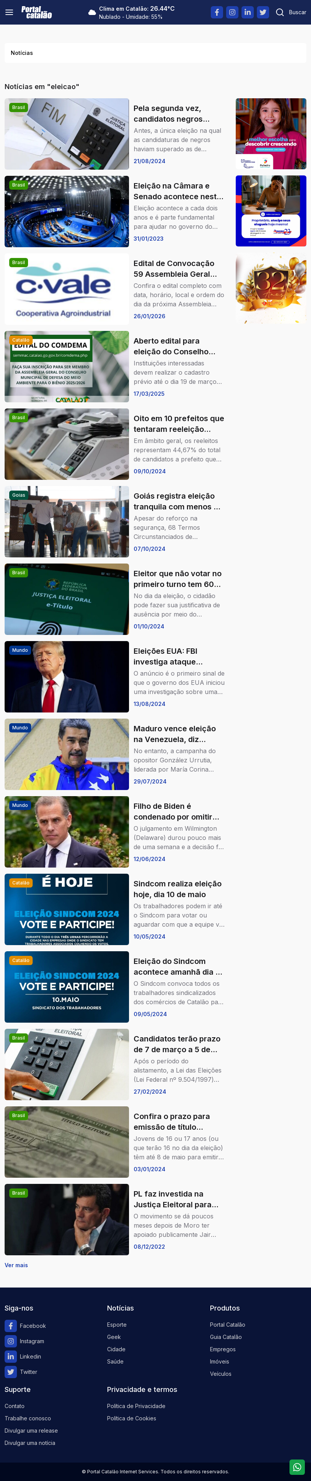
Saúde (115, 1361)
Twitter (21, 1372)
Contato (15, 1406)
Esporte (117, 1324)
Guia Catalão (226, 1337)
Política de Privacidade (136, 1406)
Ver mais (16, 1265)
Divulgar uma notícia (30, 1443)
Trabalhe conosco (28, 1418)
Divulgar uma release (31, 1430)
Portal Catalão (227, 1324)
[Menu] (9, 12)
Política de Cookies (131, 1418)
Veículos (221, 1373)
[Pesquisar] (290, 12)
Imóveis (219, 1361)
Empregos (223, 1349)
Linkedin (23, 1356)
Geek (114, 1337)
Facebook (25, 1326)
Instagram (24, 1341)
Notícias (22, 53)
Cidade (116, 1349)
